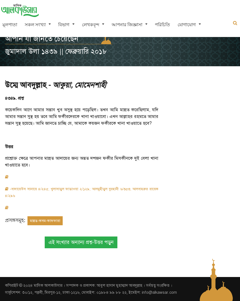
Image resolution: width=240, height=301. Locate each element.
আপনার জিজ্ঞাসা (127, 24)
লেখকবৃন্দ (90, 24)
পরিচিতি (162, 24)
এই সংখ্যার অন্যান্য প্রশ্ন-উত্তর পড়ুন (81, 242)
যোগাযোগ (187, 24)
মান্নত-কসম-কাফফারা (45, 220)
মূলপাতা (9, 24)
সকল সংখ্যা (35, 24)
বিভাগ (63, 24)
